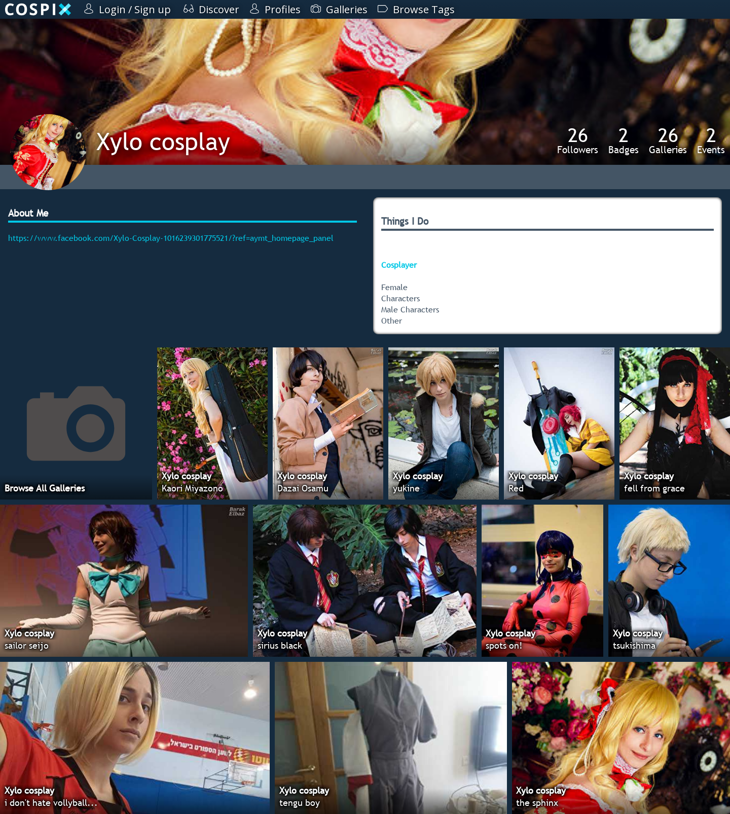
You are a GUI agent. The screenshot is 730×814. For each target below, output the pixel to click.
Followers (577, 140)
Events (711, 140)
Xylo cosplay (163, 141)
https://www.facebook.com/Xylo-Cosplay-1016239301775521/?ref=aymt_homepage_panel (171, 237)
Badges (623, 140)
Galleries (668, 140)
